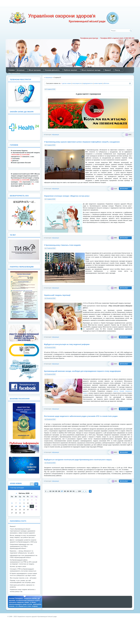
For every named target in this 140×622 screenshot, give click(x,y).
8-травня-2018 (50, 89)
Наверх (90, 491)
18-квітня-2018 (50, 463)
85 (56, 491)
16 (24, 506)
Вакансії (13, 526)
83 (50, 491)
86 (59, 491)
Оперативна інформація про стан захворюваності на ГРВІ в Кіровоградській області (21, 546)
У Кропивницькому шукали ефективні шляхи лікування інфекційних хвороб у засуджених (82, 142)
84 (53, 491)
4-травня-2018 (50, 145)
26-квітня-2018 (50, 298)
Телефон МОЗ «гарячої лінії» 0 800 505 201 (117, 38)
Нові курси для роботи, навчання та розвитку (22, 586)
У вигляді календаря (36, 484)
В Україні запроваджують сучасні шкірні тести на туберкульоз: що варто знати (23, 574)
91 (74, 491)
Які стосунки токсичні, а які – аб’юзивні (23, 578)
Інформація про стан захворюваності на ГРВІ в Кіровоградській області (23, 556)
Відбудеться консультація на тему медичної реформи (67, 344)
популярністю (77, 83)
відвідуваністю (88, 83)
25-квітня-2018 (50, 347)
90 (71, 491)
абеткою (106, 83)
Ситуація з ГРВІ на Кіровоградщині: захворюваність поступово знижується (23, 570)
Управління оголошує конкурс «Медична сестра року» (67, 196)
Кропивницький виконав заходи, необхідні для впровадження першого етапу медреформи (82, 371)
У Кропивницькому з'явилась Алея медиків (62, 245)
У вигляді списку (32, 484)
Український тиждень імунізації (57, 295)
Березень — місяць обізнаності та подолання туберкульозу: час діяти (22, 552)
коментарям (98, 83)
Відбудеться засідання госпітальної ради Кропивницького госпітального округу (78, 460)
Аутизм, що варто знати (18, 566)
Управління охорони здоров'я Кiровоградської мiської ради (64, 18)
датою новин (66, 83)
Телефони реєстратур (89, 38)
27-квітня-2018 (50, 248)
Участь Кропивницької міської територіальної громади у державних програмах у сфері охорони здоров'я (22, 531)
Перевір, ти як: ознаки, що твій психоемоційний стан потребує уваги (22, 581)
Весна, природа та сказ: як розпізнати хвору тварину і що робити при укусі (23, 536)
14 (16, 506)
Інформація (55, 134)
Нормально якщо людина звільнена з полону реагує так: (22, 590)
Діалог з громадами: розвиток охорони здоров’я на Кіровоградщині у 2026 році (23, 541)
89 (68, 491)
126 (79, 491)
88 (65, 491)
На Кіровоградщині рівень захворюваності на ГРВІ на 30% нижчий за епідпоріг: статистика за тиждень (23, 562)
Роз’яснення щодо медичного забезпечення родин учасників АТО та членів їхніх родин (81, 416)
